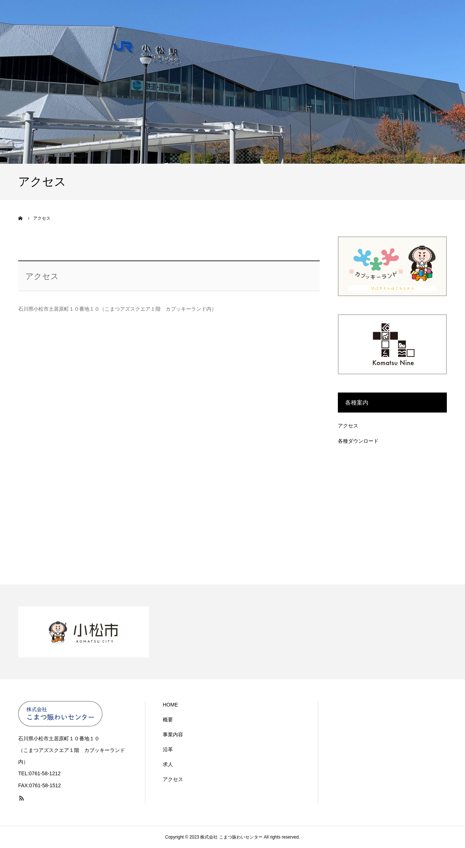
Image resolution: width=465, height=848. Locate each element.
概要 (168, 719)
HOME (170, 705)
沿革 (168, 749)
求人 (168, 764)
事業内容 (173, 734)
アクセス (348, 426)
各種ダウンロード (358, 441)
